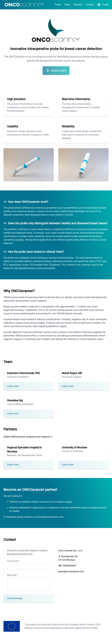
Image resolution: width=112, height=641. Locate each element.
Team (67, 4)
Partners (78, 4)
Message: (12, 575)
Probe (58, 4)
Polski (102, 4)
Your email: (13, 561)
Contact (90, 4)
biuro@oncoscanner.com (71, 571)
